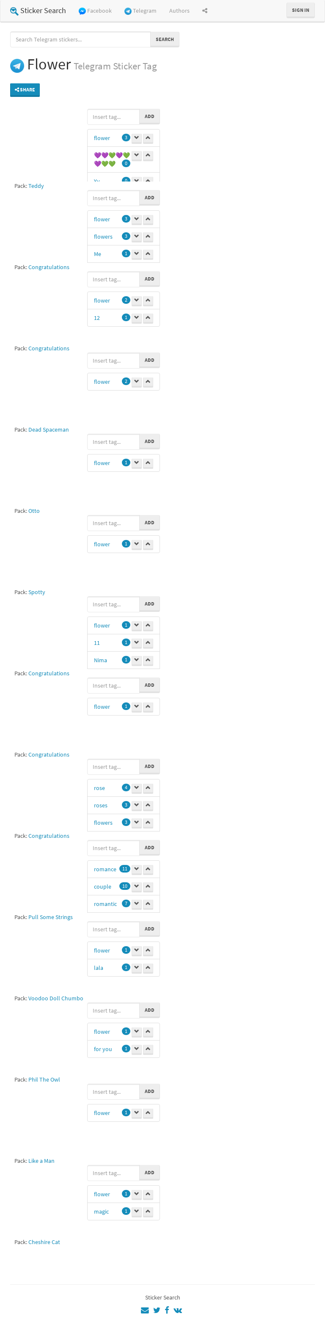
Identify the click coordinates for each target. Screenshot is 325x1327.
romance (105, 869)
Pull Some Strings (50, 917)
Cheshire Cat (44, 1242)
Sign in (300, 10)
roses (100, 805)
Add (149, 116)
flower (102, 138)
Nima (100, 660)
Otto (34, 511)
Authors (179, 10)
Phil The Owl (44, 1079)
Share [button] (25, 89)
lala (98, 968)
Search (165, 39)
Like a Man (41, 1161)
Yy (97, 181)
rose (99, 788)
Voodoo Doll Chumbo (55, 998)
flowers (103, 236)
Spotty (36, 592)
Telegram (140, 11)
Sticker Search (38, 10)
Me (97, 254)
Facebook (95, 11)
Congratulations (48, 267)
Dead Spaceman (48, 429)
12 (97, 318)
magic (101, 1211)
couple (102, 886)
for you (103, 1049)
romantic (105, 904)
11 (97, 643)
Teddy (36, 186)
